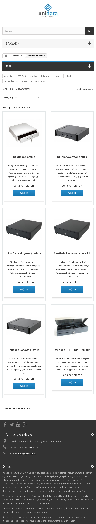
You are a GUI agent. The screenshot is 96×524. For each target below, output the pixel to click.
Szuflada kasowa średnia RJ (72, 253)
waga (24, 81)
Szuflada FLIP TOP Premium (72, 350)
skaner (58, 76)
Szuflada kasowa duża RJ (24, 350)
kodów (33, 76)
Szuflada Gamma (24, 157)
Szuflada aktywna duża (72, 157)
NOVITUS (21, 76)
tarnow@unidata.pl (25, 453)
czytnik (8, 76)
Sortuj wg (7, 97)
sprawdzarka (11, 81)
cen (77, 76)
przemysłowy (38, 81)
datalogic (46, 76)
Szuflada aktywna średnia (24, 253)
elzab (69, 76)
